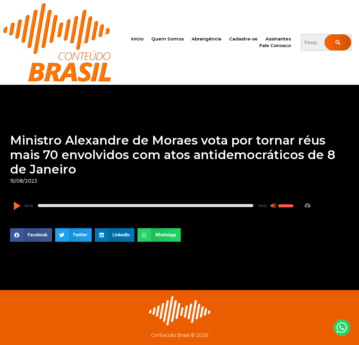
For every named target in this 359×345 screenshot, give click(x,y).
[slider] (146, 205)
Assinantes (278, 39)
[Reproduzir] (17, 206)
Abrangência (206, 39)
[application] (154, 206)
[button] (31, 235)
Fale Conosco (275, 45)
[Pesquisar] (337, 42)
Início (137, 39)
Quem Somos (167, 39)
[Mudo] (273, 206)
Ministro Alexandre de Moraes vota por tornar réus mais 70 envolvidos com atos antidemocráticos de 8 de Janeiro (172, 155)
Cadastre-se (243, 39)
